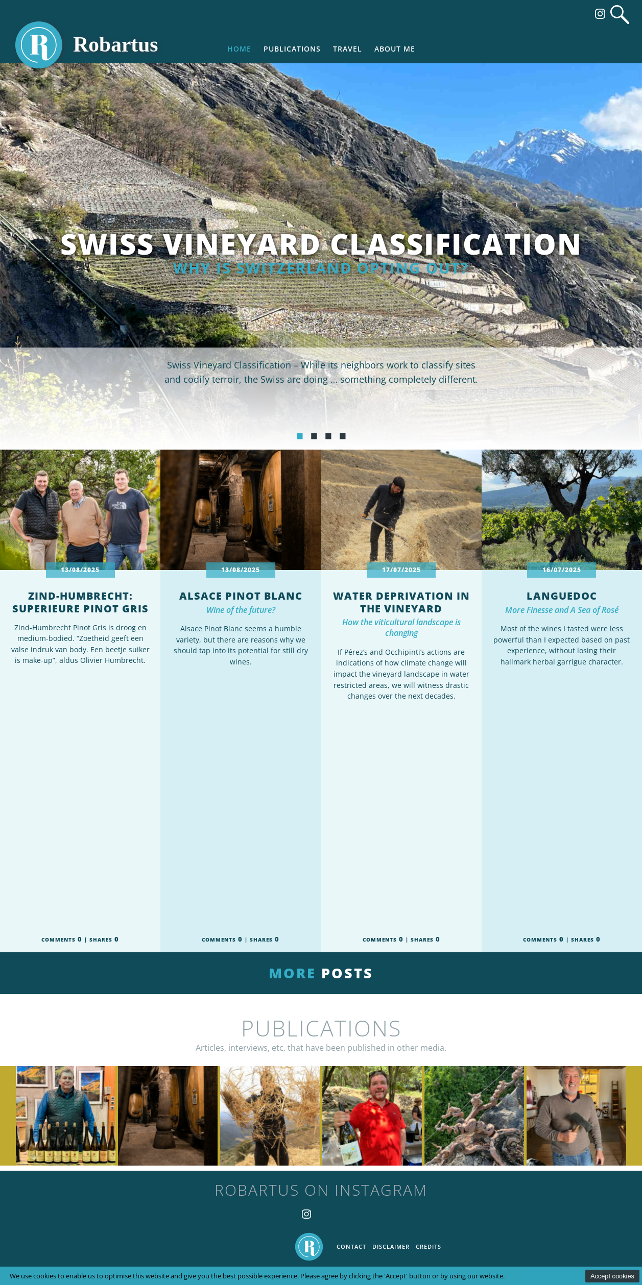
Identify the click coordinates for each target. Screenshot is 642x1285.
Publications (292, 49)
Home (239, 49)
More (321, 972)
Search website (619, 14)
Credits (428, 1246)
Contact (351, 1246)
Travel (347, 49)
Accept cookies (612, 1276)
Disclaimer (391, 1246)
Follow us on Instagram (600, 14)
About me (394, 49)
